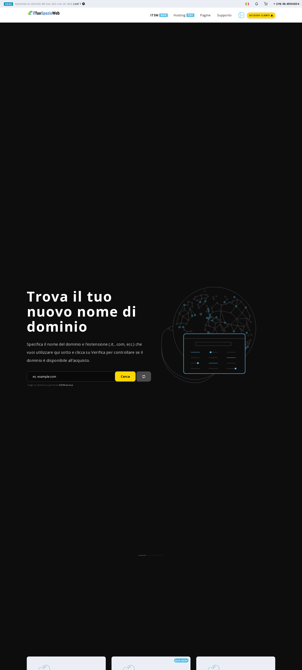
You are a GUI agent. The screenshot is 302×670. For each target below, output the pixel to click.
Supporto (224, 15)
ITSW (154, 15)
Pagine (205, 15)
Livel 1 (79, 4)
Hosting (179, 15)
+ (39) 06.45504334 (286, 4)
